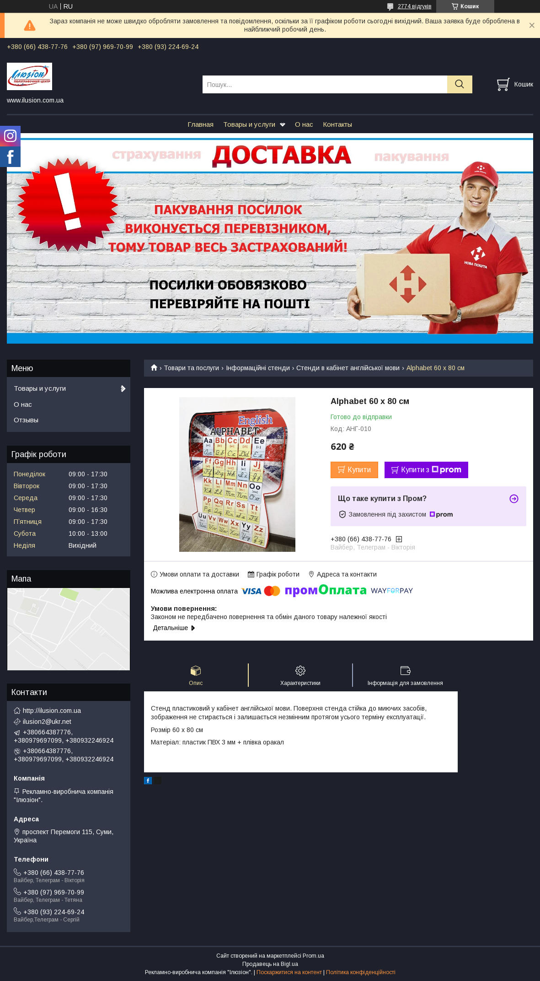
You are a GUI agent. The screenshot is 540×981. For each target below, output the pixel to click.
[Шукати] (459, 84)
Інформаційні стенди (258, 368)
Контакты (337, 124)
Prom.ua (313, 956)
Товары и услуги (249, 124)
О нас (304, 124)
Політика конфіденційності (361, 972)
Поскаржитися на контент (289, 972)
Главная (200, 124)
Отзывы (26, 420)
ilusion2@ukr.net (47, 721)
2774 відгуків (415, 6)
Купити (359, 470)
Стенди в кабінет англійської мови (348, 368)
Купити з (431, 470)
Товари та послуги (191, 368)
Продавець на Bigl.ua (270, 964)
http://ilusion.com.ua (52, 710)
